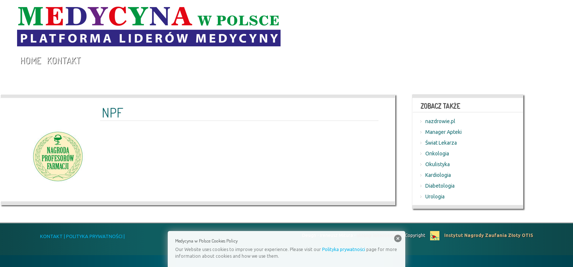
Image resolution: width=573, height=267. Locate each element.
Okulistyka (437, 164)
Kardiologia (438, 175)
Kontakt (64, 60)
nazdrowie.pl (440, 121)
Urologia (435, 197)
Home (30, 60)
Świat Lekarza (441, 143)
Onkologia (437, 153)
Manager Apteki (443, 132)
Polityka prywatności (343, 249)
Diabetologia (440, 186)
